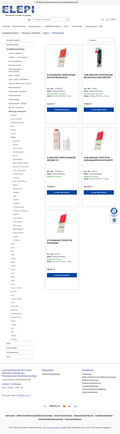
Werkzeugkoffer (18, 233)
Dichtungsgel (17, 159)
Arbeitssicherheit (16, 119)
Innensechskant (18, 174)
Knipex (13, 280)
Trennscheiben (18, 222)
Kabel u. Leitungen (15, 53)
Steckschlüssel (18, 218)
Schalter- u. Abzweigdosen (18, 57)
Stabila (13, 321)
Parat (12, 295)
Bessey (13, 133)
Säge (14, 196)
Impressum (86, 374)
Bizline (13, 137)
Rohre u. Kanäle (14, 75)
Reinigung (16, 192)
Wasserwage (17, 225)
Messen (15, 185)
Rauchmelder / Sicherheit (18, 91)
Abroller (15, 144)
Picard (13, 302)
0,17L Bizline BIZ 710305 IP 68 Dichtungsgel (59, 241)
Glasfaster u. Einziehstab (21, 166)
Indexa (13, 269)
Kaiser (13, 273)
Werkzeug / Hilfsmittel (17, 111)
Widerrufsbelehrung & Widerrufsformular (99, 377)
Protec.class (15, 306)
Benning (13, 130)
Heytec (13, 266)
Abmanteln (16, 141)
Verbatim (13, 335)
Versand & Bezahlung (51, 374)
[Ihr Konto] (102, 19)
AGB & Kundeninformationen (94, 389)
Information (47, 370)
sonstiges (16, 240)
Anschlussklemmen (15, 61)
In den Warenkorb (61, 110)
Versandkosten (53, 427)
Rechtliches (88, 370)
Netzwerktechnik (15, 87)
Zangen (15, 236)
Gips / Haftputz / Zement (21, 163)
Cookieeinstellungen (90, 386)
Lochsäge (16, 177)
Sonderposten (12, 352)
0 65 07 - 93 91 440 (11, 384)
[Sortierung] (101, 40)
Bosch (13, 244)
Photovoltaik (12, 348)
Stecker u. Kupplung (16, 107)
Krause (13, 284)
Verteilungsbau (13, 45)
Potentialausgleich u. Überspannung (16, 70)
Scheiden (16, 200)
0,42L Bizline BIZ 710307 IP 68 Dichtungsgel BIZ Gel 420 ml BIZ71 (98, 158)
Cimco (13, 247)
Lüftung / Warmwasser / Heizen (20, 83)
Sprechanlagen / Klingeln (18, 103)
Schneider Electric (16, 313)
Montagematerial (15, 65)
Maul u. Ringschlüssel (20, 181)
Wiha (12, 332)
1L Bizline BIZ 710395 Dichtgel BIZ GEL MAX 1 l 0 (61, 158)
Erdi (12, 251)
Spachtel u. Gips (16, 317)
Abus (12, 126)
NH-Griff (13, 291)
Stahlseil (15, 214)
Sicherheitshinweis (89, 392)
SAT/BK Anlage (14, 99)
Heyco (13, 262)
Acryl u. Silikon (17, 148)
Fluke (12, 255)
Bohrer (15, 155)
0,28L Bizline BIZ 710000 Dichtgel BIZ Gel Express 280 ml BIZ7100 (98, 76)
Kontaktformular (23, 395)
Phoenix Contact (16, 299)
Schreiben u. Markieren (20, 211)
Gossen (13, 258)
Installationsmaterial (15, 49)
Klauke (13, 277)
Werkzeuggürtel (18, 229)
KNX (8, 343)
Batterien (14, 115)
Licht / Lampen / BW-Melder (19, 79)
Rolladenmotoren (15, 95)
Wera (12, 328)
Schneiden (16, 203)
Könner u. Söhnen (16, 288)
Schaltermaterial (13, 40)
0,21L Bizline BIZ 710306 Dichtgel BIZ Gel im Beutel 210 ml (61, 76)
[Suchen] (29, 19)
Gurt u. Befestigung (19, 170)
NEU (8, 357)
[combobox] (48, 19)
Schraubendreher (18, 207)
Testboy (13, 324)
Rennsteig (14, 310)
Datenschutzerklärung (91, 383)
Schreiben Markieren (17, 122)
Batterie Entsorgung (90, 380)
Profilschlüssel (17, 189)
